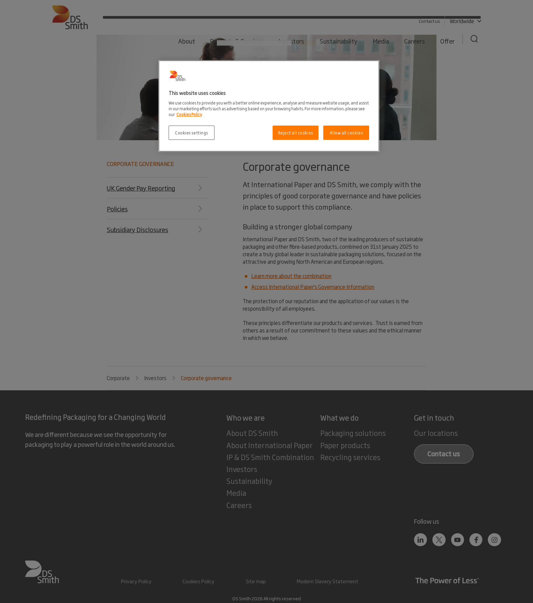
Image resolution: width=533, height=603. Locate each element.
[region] (268, 106)
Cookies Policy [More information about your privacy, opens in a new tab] (189, 114)
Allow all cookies (346, 132)
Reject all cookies (295, 132)
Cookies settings (191, 132)
